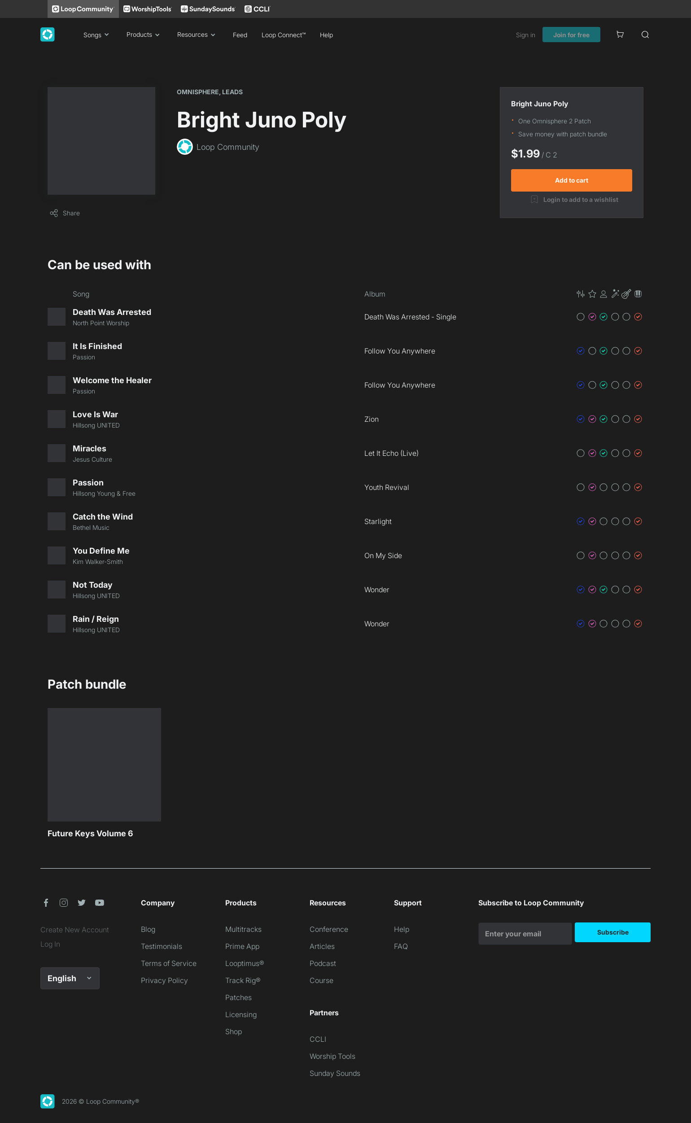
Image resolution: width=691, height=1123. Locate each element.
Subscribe (613, 932)
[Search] (645, 34)
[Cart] (620, 34)
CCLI (318, 1039)
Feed (240, 35)
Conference (329, 929)
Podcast (323, 963)
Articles (322, 946)
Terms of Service (169, 963)
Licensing (241, 1014)
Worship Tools (332, 1056)
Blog (148, 929)
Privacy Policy (164, 980)
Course (321, 980)
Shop (233, 1031)
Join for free (571, 35)
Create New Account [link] (74, 929)
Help (326, 35)
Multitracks (243, 929)
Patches (238, 997)
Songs (97, 34)
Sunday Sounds (335, 1073)
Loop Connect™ (284, 35)
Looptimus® (244, 963)
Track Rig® (243, 980)
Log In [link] (50, 943)
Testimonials (161, 946)
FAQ (401, 946)
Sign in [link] (525, 35)
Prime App (242, 946)
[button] (609, 293)
